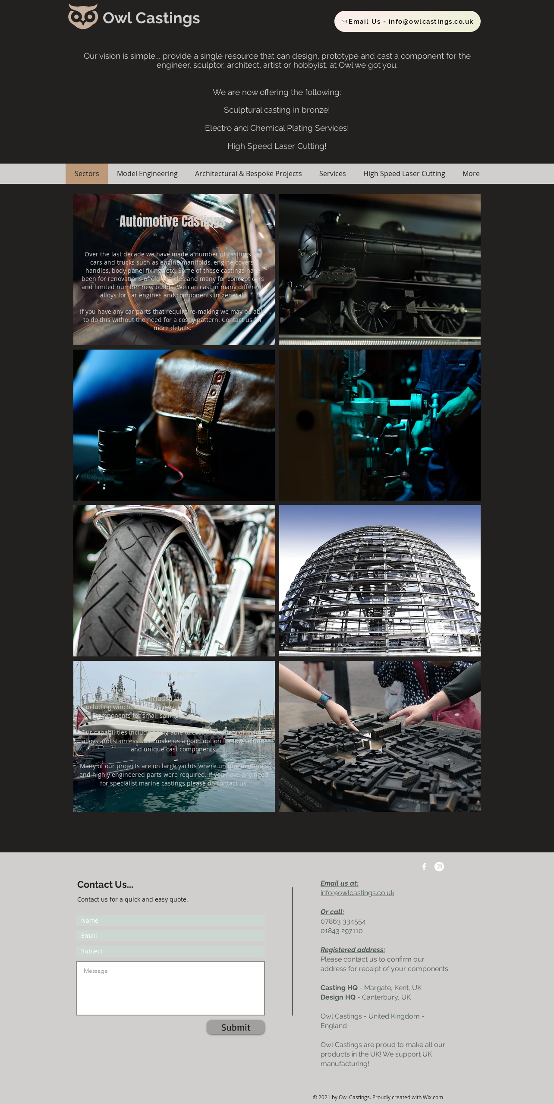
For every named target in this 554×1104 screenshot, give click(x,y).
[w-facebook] (424, 866)
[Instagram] (439, 866)
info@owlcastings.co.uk (357, 893)
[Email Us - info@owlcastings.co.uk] (407, 21)
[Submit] (235, 1027)
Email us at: (340, 883)
